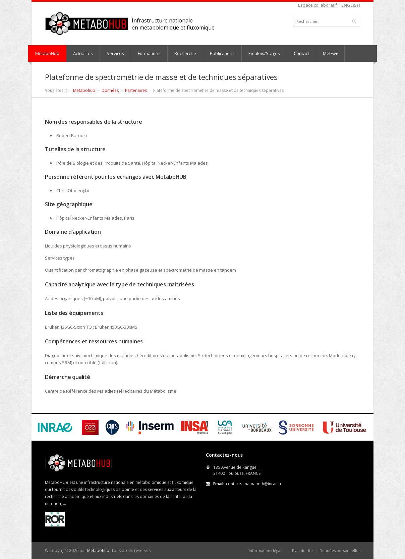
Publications (222, 53)
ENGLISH (350, 5)
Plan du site (302, 550)
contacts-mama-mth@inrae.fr (254, 484)
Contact (301, 53)
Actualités (83, 53)
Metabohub (84, 90)
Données (110, 90)
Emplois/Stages (264, 53)
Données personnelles (340, 550)
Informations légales (267, 550)
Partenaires (136, 90)
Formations (149, 53)
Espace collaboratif (317, 5)
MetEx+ (330, 53)
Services (115, 53)
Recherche (185, 53)
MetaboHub (47, 53)
